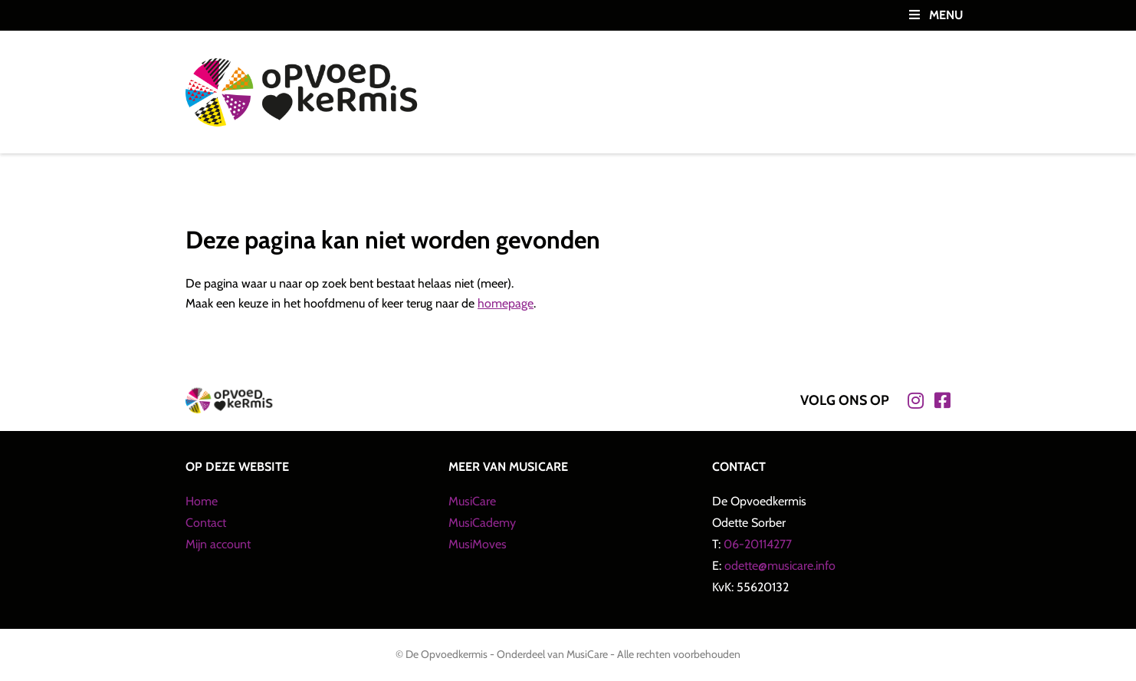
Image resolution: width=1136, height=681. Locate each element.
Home (202, 501)
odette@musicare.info (780, 565)
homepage (506, 303)
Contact (206, 522)
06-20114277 (758, 544)
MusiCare (472, 501)
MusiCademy (482, 522)
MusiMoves (477, 544)
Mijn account (218, 544)
